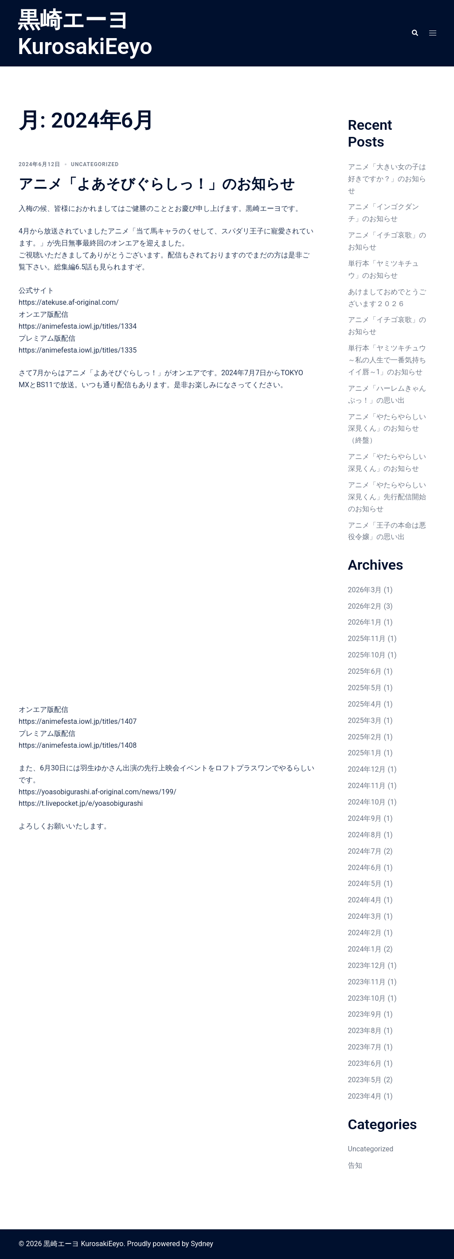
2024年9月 (365, 818)
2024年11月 (367, 785)
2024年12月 (367, 769)
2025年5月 (365, 688)
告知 (355, 1165)
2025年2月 (365, 737)
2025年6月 (365, 671)
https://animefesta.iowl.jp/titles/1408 (78, 745)
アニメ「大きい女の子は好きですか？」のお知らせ (387, 179)
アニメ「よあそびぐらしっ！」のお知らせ (157, 183)
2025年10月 (367, 655)
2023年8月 (365, 1030)
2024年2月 (365, 933)
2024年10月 (367, 802)
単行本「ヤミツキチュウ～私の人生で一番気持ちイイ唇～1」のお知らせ (387, 360)
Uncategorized (95, 164)
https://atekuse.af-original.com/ (69, 302)
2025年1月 (365, 753)
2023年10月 (367, 998)
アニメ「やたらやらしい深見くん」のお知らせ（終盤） (387, 428)
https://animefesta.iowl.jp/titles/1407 (78, 721)
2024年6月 (365, 867)
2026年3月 (365, 590)
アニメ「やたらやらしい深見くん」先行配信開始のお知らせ (387, 497)
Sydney (202, 1244)
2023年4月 (365, 1096)
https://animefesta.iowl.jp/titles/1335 (78, 350)
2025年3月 (365, 720)
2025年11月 (367, 638)
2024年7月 (365, 851)
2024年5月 (365, 883)
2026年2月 (365, 606)
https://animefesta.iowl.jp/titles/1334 (78, 326)
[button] (414, 33)
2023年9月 (365, 1014)
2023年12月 (367, 965)
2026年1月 (365, 622)
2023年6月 (365, 1063)
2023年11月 (367, 982)
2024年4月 (365, 900)
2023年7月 (365, 1047)
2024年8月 (365, 835)
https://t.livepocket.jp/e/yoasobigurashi (81, 803)
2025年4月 (365, 704)
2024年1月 (365, 949)
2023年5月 (365, 1080)
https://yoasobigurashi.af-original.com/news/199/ (97, 792)
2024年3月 (365, 916)
